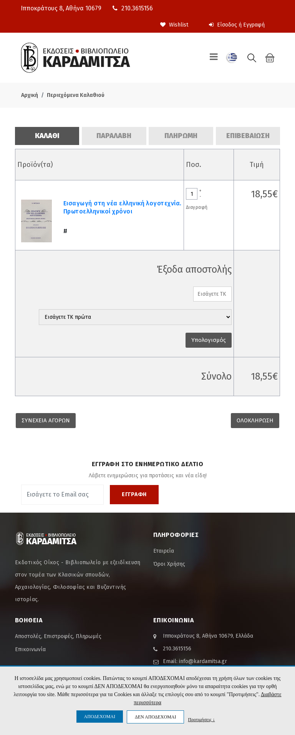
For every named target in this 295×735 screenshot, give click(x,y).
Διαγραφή (196, 207)
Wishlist (174, 25)
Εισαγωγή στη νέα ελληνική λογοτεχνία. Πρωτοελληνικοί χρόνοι (122, 207)
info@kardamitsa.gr (203, 661)
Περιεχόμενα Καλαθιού (75, 95)
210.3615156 (133, 8)
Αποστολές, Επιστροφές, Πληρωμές (58, 636)
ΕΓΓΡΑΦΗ (134, 494)
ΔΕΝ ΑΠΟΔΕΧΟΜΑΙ (155, 717)
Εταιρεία (163, 551)
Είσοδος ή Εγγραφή (237, 25)
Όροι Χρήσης (169, 564)
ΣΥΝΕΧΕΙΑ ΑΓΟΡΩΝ (46, 420)
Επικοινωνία (30, 649)
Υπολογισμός (208, 340)
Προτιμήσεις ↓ (201, 719)
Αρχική (29, 95)
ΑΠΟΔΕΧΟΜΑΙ (99, 716)
